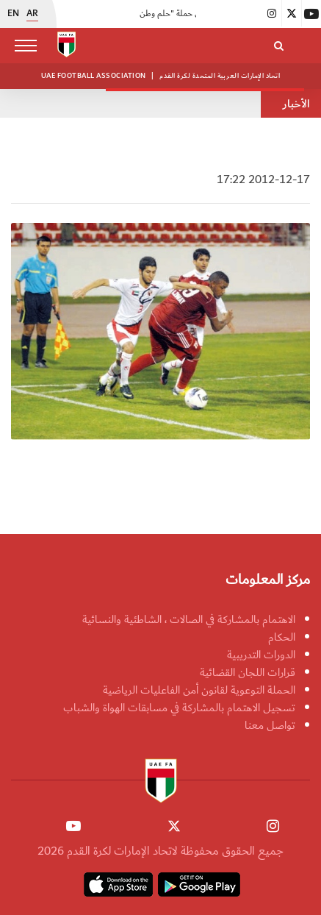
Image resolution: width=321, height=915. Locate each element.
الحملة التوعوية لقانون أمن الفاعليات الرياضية (199, 689)
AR (32, 14)
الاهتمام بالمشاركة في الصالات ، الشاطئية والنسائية (188, 619)
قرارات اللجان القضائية (247, 672)
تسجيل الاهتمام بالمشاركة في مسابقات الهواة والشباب (179, 707)
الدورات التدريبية (261, 654)
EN (13, 14)
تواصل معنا (270, 725)
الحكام (281, 637)
